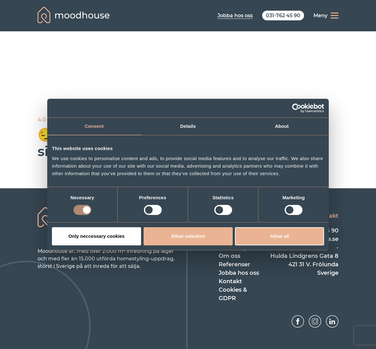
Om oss (229, 256)
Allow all (279, 236)
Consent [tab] (94, 126)
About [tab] (282, 126)
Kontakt (230, 281)
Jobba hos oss (239, 272)
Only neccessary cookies (96, 236)
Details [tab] (188, 126)
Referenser (234, 264)
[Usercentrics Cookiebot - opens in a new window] (296, 108)
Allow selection (188, 236)
